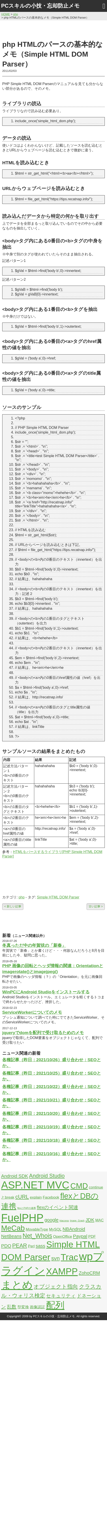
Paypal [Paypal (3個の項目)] (80, 1236)
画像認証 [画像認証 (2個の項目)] (37, 1307)
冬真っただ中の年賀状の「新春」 (34, 945)
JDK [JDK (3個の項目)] (90, 1219)
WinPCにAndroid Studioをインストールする (46, 992)
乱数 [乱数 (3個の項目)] (11, 1306)
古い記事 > (96, 906)
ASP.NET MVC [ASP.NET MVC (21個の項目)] (35, 1185)
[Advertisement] (53, 29)
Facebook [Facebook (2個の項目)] (51, 1197)
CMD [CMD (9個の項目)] (79, 1186)
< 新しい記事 (12, 906)
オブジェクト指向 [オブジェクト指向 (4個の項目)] (56, 1286)
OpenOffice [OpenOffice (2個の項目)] (62, 1236)
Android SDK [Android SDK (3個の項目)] (14, 1175)
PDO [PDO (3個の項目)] (6, 1245)
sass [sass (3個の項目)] (40, 1245)
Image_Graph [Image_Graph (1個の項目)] (77, 1220)
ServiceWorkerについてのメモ (32, 1012)
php (22, 897)
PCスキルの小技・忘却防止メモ (40, 6)
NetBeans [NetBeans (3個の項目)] (11, 1236)
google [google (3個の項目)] (52, 1219)
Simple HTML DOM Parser (58, 897)
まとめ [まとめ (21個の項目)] (17, 1285)
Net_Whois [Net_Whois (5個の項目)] (37, 1235)
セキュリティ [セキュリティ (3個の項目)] (61, 1295)
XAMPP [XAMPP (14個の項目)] (62, 1271)
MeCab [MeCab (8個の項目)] (13, 1228)
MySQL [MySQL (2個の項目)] (55, 1229)
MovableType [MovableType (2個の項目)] (37, 1229)
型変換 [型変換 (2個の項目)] (23, 1307)
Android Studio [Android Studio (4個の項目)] (47, 1176)
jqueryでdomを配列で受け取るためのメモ (43, 1032)
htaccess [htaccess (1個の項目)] (64, 1220)
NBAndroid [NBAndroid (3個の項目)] (73, 1229)
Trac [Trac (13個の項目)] (69, 1257)
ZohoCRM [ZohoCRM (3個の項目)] (89, 1272)
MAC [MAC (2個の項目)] (99, 1220)
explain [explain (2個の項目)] (36, 1197)
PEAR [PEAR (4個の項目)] (19, 1245)
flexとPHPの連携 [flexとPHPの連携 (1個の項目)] (26, 1208)
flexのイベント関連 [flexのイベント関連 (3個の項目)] (57, 1207)
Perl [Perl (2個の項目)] (31, 1246)
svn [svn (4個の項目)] (55, 1258)
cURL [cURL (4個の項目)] (22, 1197)
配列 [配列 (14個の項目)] (55, 1305)
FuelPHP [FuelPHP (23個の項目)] (22, 1218)
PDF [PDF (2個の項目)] (92, 1236)
